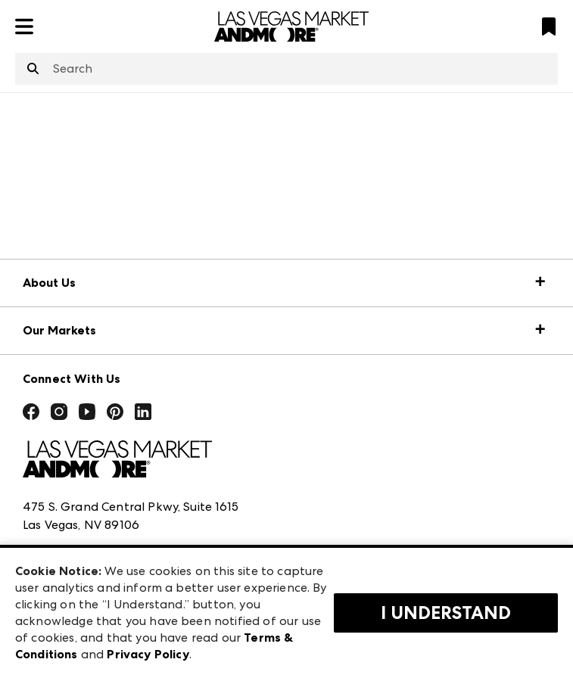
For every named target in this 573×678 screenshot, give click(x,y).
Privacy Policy (147, 654)
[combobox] (286, 69)
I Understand (446, 613)
